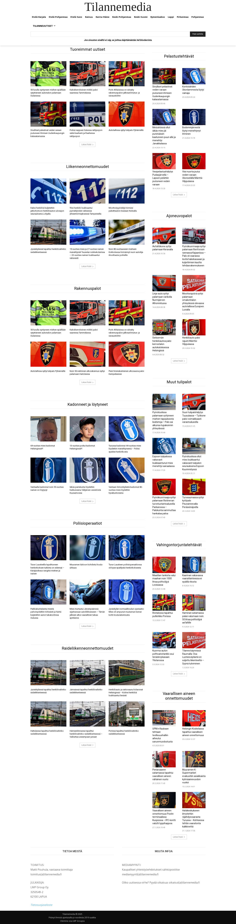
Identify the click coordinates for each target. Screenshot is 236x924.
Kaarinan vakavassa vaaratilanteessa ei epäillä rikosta (192, 578)
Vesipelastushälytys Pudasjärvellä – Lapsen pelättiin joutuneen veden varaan (162, 178)
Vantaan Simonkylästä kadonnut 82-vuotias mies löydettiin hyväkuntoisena (126, 490)
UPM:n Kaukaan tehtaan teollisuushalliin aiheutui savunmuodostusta (162, 735)
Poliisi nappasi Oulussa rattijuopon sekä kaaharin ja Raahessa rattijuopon (86, 133)
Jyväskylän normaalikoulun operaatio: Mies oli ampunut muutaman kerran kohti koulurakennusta (126, 612)
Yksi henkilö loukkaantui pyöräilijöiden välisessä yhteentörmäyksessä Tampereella (85, 211)
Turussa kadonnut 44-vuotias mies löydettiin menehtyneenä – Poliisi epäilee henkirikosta (125, 448)
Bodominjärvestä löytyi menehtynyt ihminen (191, 130)
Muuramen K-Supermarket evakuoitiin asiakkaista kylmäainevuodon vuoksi (194, 776)
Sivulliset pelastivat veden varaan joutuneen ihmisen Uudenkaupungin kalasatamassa (47, 133)
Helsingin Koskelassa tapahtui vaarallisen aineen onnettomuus (193, 731)
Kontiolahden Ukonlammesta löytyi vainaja (193, 89)
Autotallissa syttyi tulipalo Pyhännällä (126, 130)
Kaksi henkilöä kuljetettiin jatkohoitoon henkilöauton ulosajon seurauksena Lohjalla (47, 211)
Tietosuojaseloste (41, 905)
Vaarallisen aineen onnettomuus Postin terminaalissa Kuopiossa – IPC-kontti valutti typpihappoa (164, 817)
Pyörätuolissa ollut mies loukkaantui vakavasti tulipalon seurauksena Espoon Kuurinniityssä (193, 463)
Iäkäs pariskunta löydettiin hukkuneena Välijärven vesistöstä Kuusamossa (85, 490)
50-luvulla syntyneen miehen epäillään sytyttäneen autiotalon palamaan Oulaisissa (48, 93)
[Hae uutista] (198, 34)
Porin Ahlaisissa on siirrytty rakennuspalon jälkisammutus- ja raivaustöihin (124, 93)
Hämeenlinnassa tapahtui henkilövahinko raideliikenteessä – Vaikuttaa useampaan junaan (86, 734)
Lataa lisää (87, 144)
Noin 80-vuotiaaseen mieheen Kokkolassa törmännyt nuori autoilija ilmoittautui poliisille (126, 252)
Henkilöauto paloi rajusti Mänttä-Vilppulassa (191, 340)
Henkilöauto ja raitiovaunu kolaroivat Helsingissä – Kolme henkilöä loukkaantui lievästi (126, 692)
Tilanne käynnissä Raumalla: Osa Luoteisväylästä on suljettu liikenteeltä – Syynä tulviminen (193, 657)
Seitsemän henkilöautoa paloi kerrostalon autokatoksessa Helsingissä (161, 344)
